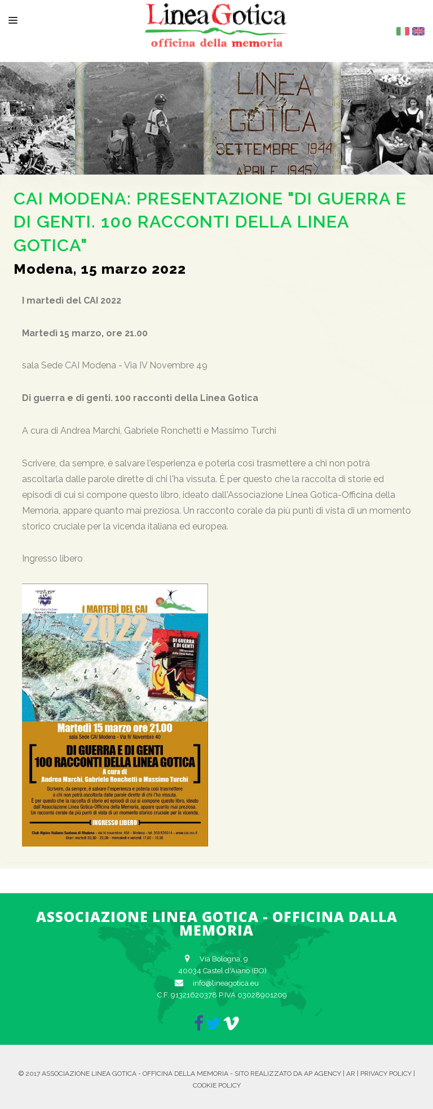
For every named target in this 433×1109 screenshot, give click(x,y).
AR (350, 1073)
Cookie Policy (217, 1085)
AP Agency (322, 1073)
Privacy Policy (386, 1073)
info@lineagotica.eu (226, 983)
